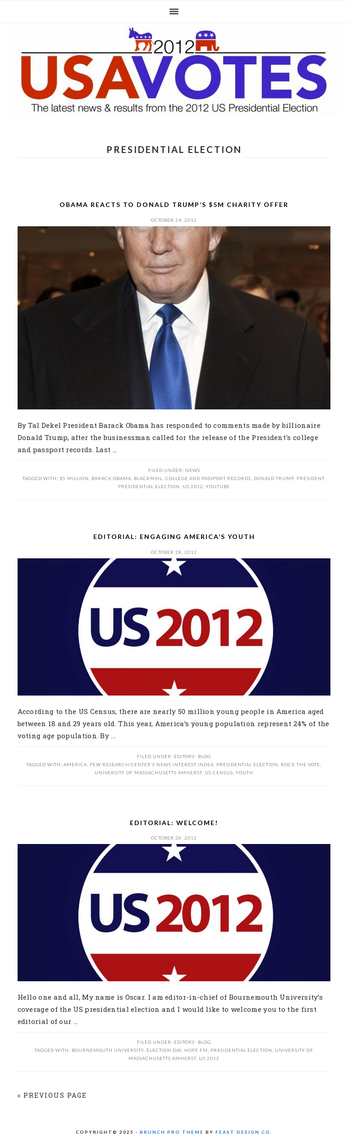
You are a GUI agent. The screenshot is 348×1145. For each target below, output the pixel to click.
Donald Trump (274, 478)
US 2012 (174, 71)
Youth (244, 772)
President (310, 478)
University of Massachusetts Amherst (148, 772)
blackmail (148, 478)
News (192, 470)
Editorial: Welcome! (174, 822)
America (75, 764)
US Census (219, 772)
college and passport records (208, 478)
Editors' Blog (192, 756)
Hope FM (196, 1050)
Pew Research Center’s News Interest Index (152, 764)
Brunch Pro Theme (172, 1132)
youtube (218, 486)
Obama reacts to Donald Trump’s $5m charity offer (174, 204)
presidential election (149, 486)
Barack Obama (111, 478)
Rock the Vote (300, 764)
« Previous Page (52, 1095)
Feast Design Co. (243, 1132)
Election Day (164, 1050)
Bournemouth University (108, 1050)
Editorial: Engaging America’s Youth (174, 536)
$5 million (74, 478)
